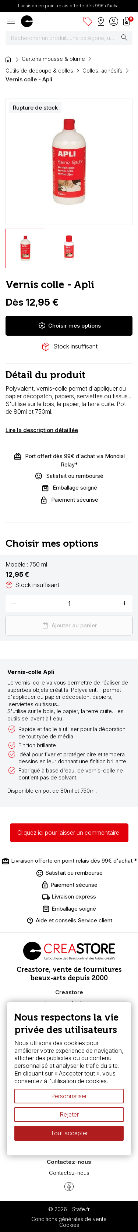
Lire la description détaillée (42, 430)
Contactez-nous (69, 1172)
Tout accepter (69, 1133)
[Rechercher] (69, 38)
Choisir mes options (69, 326)
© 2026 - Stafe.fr (69, 1209)
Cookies (69, 1225)
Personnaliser (69, 1096)
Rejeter (69, 1114)
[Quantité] (69, 603)
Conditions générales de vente (69, 1219)
